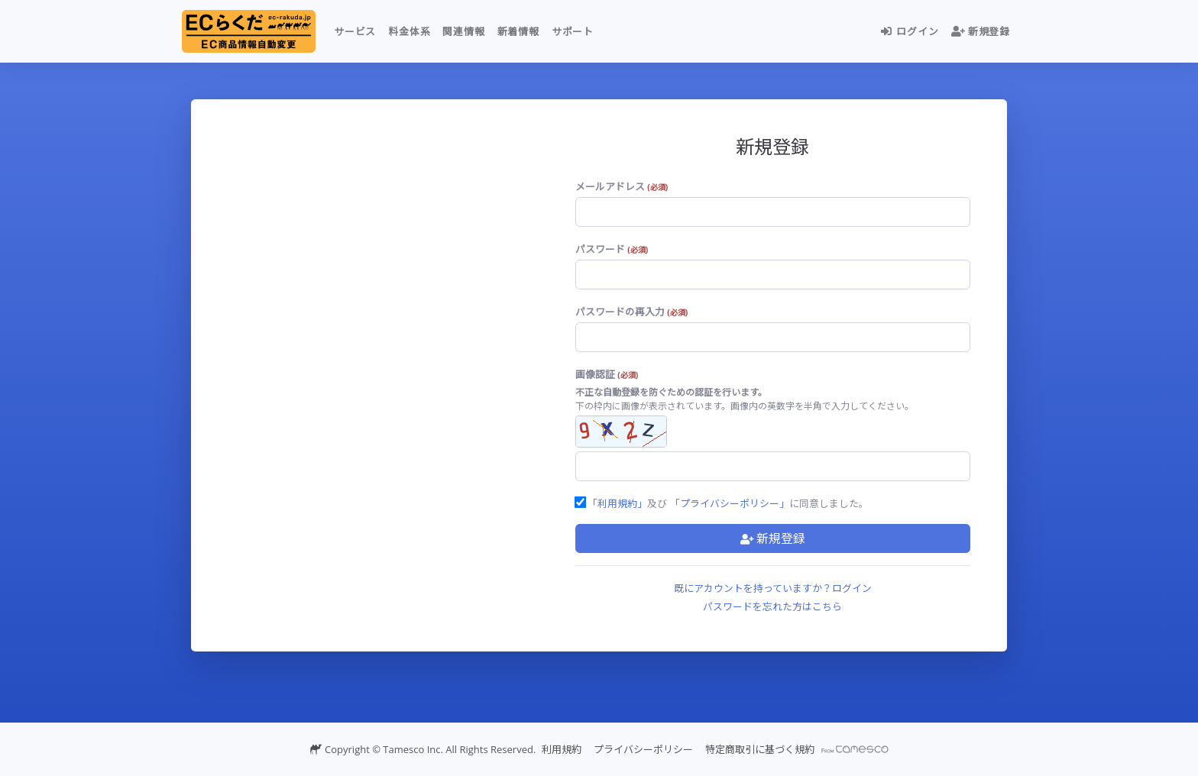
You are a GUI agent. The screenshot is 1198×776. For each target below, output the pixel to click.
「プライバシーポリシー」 (729, 503)
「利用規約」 (617, 503)
